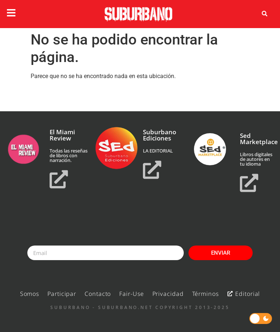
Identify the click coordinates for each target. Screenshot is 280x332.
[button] (265, 14)
